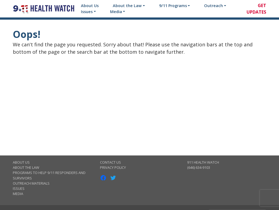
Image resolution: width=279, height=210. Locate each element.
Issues (87, 11)
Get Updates (256, 8)
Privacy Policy (113, 167)
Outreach (213, 5)
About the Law (127, 5)
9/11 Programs (173, 5)
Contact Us (110, 162)
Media (116, 11)
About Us (90, 5)
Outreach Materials (31, 183)
